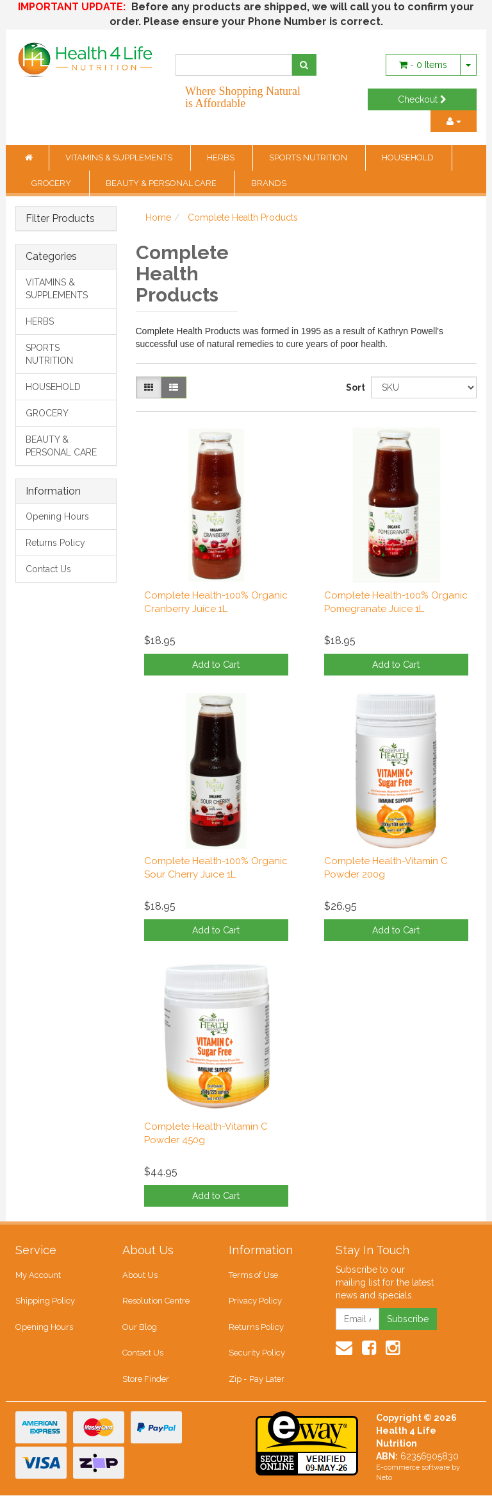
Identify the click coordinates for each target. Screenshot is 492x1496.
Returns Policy (55, 543)
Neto (384, 1478)
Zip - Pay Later (256, 1379)
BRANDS (268, 183)
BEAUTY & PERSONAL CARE (162, 183)
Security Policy (257, 1353)
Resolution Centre (156, 1301)
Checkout (422, 99)
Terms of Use (253, 1275)
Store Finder (145, 1379)
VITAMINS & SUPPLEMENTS (119, 157)
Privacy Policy (255, 1301)
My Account (38, 1275)
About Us (140, 1275)
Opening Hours (57, 516)
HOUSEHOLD (409, 157)
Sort (353, 387)
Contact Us (48, 569)
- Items (423, 65)
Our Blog (139, 1327)
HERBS (221, 157)
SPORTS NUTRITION (309, 157)
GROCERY (52, 183)
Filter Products (60, 219)
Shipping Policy (45, 1301)
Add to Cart (216, 664)
